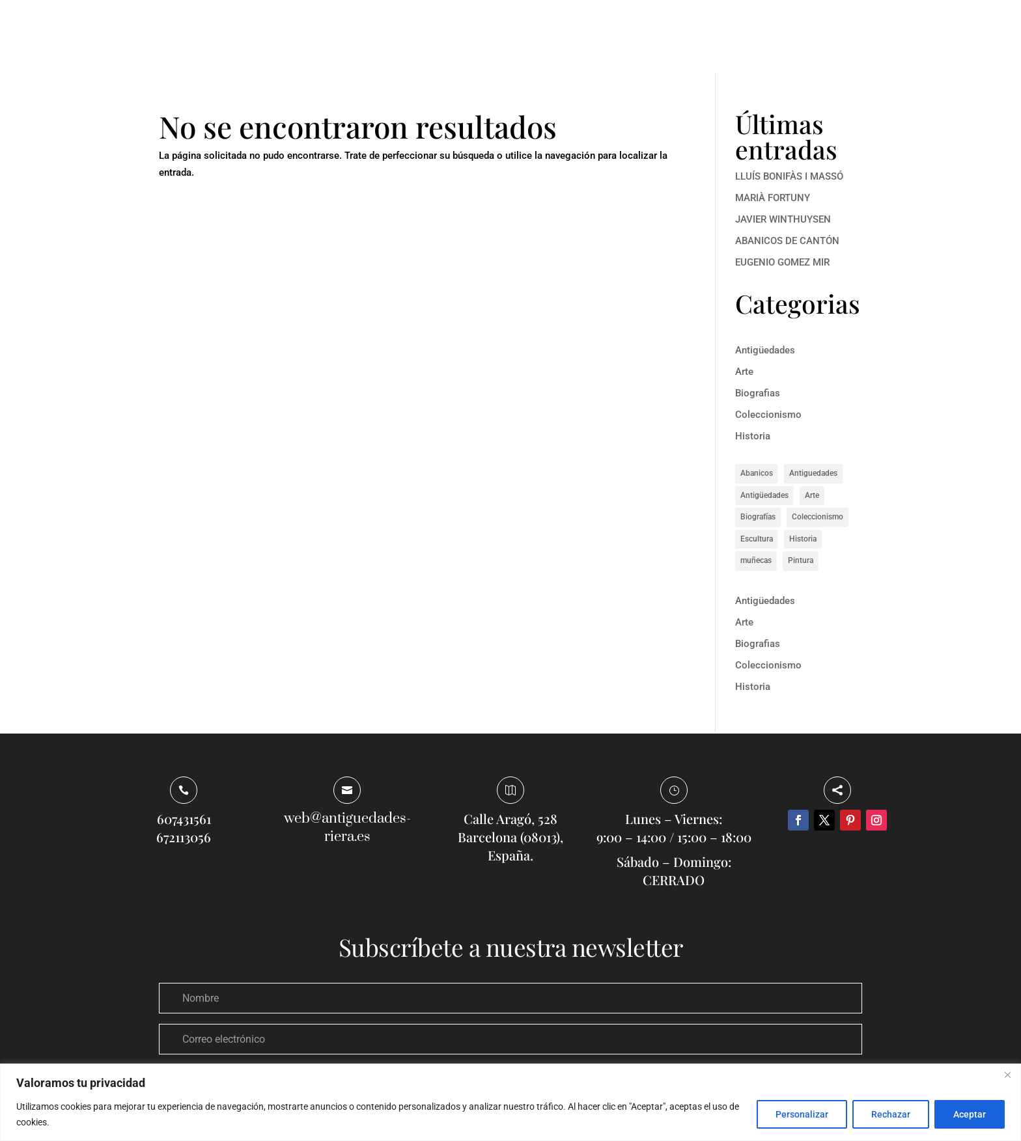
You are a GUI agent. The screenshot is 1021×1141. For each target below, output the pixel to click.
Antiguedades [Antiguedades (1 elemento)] (813, 473)
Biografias (757, 393)
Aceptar (969, 1114)
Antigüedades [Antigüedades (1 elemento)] (764, 495)
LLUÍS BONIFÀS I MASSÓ (789, 176)
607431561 (184, 818)
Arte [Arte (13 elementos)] (812, 495)
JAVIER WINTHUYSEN (783, 219)
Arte (744, 372)
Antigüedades (765, 350)
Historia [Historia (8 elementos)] (803, 538)
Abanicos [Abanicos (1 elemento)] (756, 473)
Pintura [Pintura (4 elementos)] (800, 560)
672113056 (183, 836)
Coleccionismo (768, 414)
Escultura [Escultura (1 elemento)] (756, 538)
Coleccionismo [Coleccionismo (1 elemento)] (817, 516)
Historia (752, 436)
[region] (510, 1102)
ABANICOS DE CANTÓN (787, 241)
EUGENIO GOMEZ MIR (782, 262)
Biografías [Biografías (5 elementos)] (758, 516)
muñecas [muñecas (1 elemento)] (756, 560)
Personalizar (802, 1114)
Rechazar (890, 1114)
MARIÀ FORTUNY (772, 198)
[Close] (1007, 1074)
